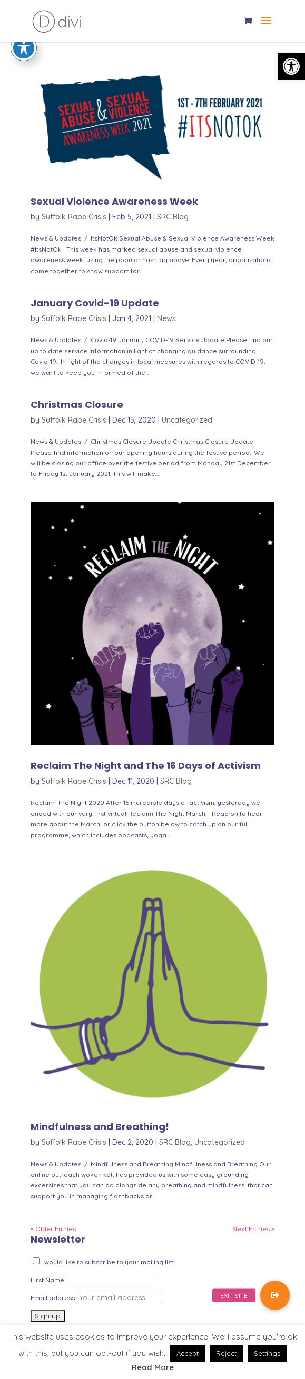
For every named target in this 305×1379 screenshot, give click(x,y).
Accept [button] (187, 1353)
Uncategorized (187, 420)
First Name (47, 1280)
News (166, 318)
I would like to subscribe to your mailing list (103, 1262)
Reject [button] (226, 1353)
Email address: (54, 1298)
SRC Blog (173, 217)
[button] (291, 66)
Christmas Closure (77, 404)
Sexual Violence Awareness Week (114, 201)
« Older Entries (53, 1229)
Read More (153, 1367)
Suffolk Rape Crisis (74, 217)
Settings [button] (267, 1353)
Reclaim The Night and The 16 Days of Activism (146, 765)
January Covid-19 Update (95, 302)
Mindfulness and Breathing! (100, 1126)
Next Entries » (253, 1229)
